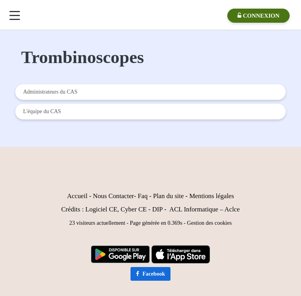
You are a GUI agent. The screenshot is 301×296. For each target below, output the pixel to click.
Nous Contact (111, 196)
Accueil (77, 196)
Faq (142, 196)
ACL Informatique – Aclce (204, 209)
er (131, 196)
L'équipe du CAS (42, 111)
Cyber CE (134, 209)
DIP (157, 209)
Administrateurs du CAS (50, 92)
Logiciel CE (101, 209)
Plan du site (168, 196)
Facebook (150, 274)
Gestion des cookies (209, 223)
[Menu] (14, 15)
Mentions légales (211, 196)
